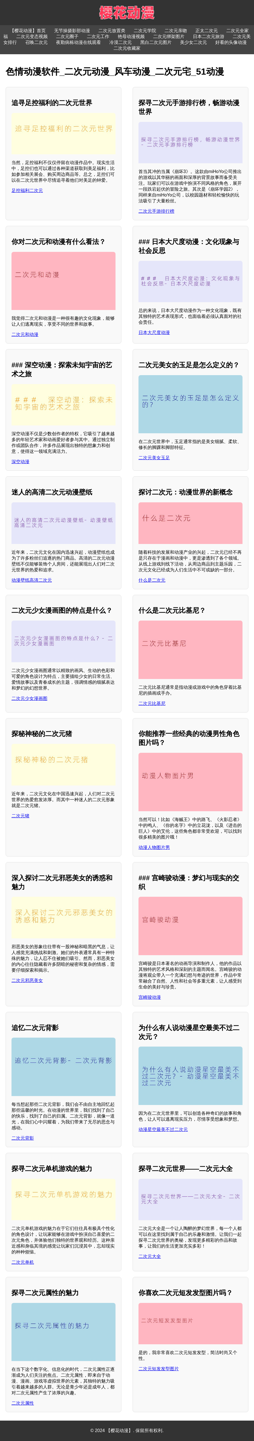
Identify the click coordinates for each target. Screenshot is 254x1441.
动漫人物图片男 (154, 847)
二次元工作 (98, 36)
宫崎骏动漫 (149, 997)
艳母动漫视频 (131, 36)
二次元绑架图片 (168, 36)
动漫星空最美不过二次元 (163, 1129)
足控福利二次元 (27, 190)
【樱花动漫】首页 (28, 30)
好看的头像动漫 (231, 42)
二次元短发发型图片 (158, 1368)
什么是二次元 (151, 580)
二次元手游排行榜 (156, 211)
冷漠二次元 (120, 42)
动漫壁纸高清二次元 (31, 580)
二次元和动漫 (24, 334)
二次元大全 (149, 1256)
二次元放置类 (111, 30)
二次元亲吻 (176, 30)
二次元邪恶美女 (27, 980)
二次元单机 (22, 1262)
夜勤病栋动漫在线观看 (78, 42)
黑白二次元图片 (156, 42)
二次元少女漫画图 (29, 698)
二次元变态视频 (32, 36)
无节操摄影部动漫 (72, 30)
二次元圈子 (67, 36)
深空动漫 (20, 461)
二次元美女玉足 (154, 457)
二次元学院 (145, 30)
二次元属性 (22, 1403)
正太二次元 (206, 30)
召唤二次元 (36, 42)
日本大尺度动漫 (154, 332)
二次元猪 (20, 815)
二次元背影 (22, 1138)
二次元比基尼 (151, 703)
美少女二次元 (193, 42)
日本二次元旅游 (208, 36)
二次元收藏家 (127, 48)
